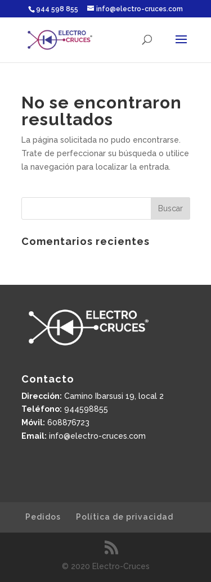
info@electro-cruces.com (97, 435)
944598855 (86, 408)
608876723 (68, 422)
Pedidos (43, 516)
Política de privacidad (124, 516)
